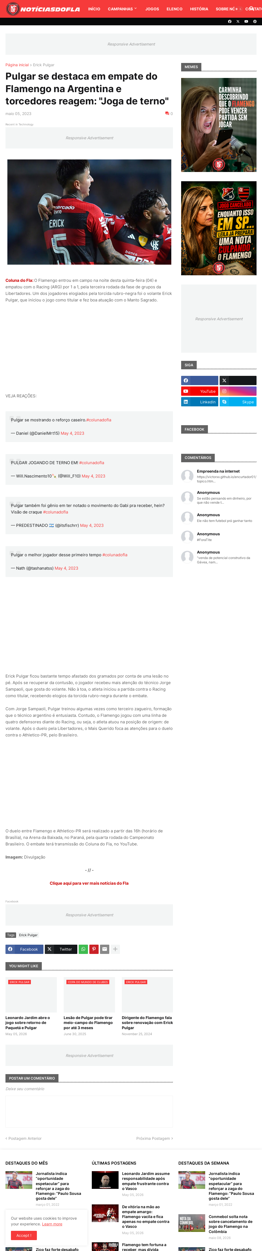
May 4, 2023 (72, 433)
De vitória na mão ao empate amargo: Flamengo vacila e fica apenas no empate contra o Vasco (145, 1216)
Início (94, 9)
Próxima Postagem (153, 1138)
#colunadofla (98, 419)
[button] (238, 9)
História (199, 9)
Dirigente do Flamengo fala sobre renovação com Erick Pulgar (147, 1022)
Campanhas (120, 9)
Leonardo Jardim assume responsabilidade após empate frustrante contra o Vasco (146, 1181)
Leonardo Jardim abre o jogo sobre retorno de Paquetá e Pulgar (27, 1022)
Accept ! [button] (23, 1235)
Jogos (152, 9)
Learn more (52, 1224)
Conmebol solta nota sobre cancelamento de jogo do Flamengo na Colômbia (230, 1224)
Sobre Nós (227, 9)
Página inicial (17, 65)
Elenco (174, 9)
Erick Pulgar (43, 65)
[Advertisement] (89, 348)
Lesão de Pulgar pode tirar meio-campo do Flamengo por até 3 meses (88, 1022)
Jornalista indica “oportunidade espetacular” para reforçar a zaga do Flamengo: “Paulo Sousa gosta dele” (58, 1186)
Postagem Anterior (25, 1138)
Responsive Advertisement (131, 44)
